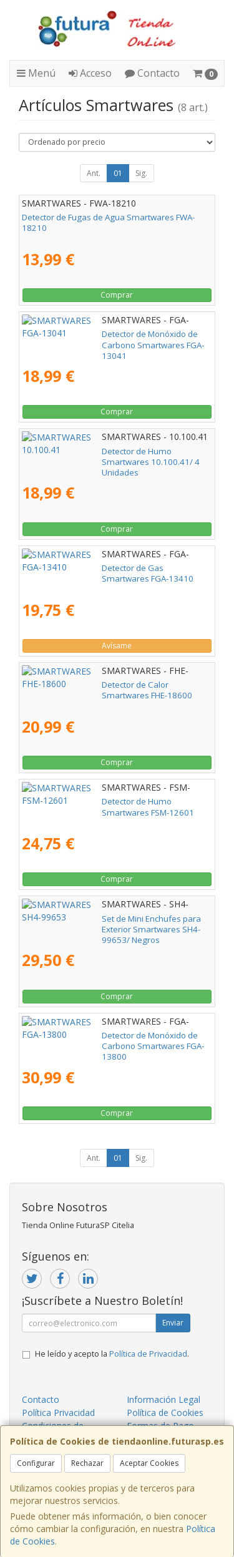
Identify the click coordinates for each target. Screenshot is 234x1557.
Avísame (117, 645)
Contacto (152, 73)
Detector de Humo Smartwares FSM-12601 (104, 801)
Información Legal (163, 1399)
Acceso (90, 73)
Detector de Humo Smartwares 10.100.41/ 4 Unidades (107, 456)
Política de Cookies (165, 1412)
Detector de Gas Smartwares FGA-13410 (99, 568)
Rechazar (87, 1463)
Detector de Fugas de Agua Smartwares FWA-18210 (108, 222)
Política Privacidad (58, 1412)
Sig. (141, 173)
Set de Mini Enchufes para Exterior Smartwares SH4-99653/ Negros (112, 924)
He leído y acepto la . (112, 1354)
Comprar (116, 295)
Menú (36, 73)
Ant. (93, 173)
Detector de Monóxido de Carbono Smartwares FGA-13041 (112, 339)
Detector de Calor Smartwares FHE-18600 (101, 684)
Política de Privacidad (148, 1354)
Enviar (172, 1322)
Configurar (36, 1463)
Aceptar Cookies (149, 1463)
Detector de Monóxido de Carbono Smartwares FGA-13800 (112, 1041)
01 (118, 173)
